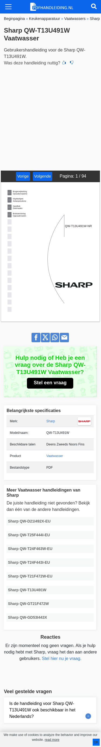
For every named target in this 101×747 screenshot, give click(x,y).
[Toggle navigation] (8, 7)
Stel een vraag (50, 382)
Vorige (23, 176)
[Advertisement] (50, 117)
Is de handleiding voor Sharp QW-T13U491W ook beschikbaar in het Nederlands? (42, 710)
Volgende (42, 176)
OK (96, 742)
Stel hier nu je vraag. (62, 658)
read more (52, 740)
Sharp (50, 421)
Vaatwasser (54, 456)
